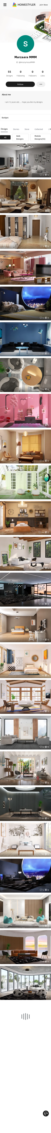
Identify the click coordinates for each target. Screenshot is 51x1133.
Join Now (44, 4)
